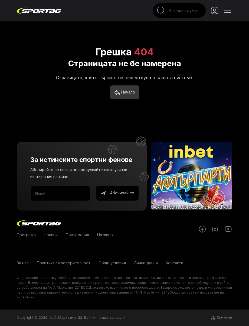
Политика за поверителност (63, 263)
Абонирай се (117, 193)
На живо (105, 234)
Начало (124, 92)
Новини (51, 234)
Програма (26, 234)
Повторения (77, 234)
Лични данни (146, 263)
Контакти (174, 263)
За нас (23, 263)
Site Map (221, 317)
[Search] (179, 10)
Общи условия (112, 263)
